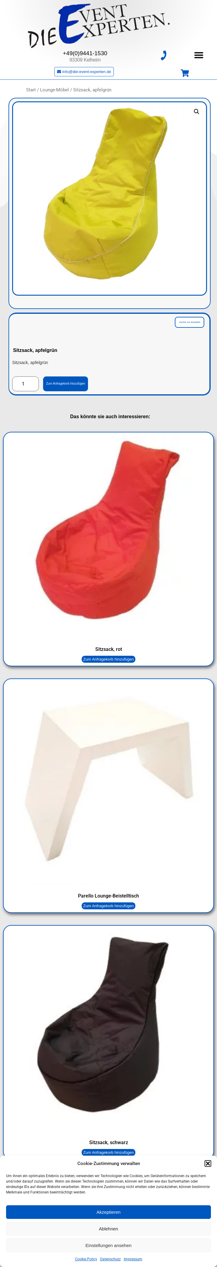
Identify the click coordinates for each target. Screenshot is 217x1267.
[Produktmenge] (25, 384)
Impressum (133, 1259)
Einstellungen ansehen (109, 1245)
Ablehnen (108, 1228)
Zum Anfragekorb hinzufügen (65, 383)
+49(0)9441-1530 (85, 48)
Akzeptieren (108, 1212)
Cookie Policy (86, 1259)
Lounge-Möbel (54, 90)
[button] (208, 1163)
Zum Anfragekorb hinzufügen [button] (108, 659)
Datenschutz (110, 1259)
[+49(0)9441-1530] (163, 50)
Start (31, 90)
